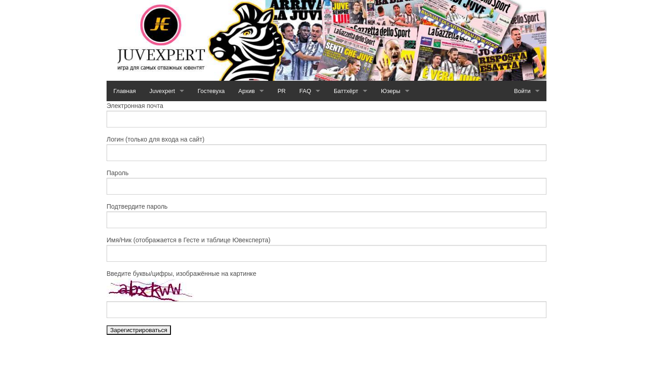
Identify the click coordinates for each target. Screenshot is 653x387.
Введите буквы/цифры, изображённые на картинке (181, 273)
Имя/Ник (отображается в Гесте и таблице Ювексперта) (188, 240)
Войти (522, 91)
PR (282, 91)
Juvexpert (162, 91)
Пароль (118, 172)
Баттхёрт (346, 91)
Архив (247, 91)
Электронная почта (135, 105)
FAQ (305, 91)
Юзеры (390, 91)
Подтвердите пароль (137, 206)
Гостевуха (211, 91)
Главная (124, 91)
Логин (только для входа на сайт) (156, 139)
